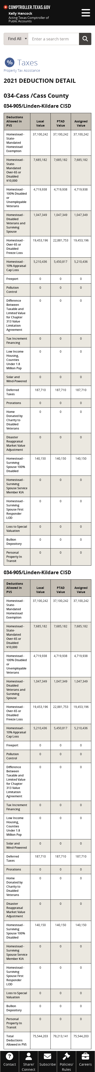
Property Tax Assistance (22, 70)
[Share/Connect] (28, 1061)
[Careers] (85, 1059)
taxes (21, 62)
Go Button (85, 39)
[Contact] (9, 1059)
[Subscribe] (47, 1059)
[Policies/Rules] (66, 1061)
